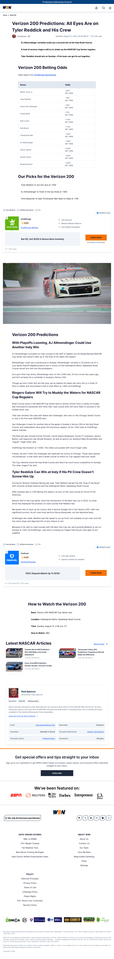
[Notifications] (96, 8)
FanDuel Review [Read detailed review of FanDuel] (28, 562)
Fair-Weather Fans (30, 848)
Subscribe (57, 773)
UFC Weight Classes (30, 843)
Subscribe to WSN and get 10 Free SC (58, 2)
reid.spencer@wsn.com (45, 725)
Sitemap (84, 865)
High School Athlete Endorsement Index (30, 856)
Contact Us (84, 843)
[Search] (103, 7)
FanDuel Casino (48, 738)
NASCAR (13, 15)
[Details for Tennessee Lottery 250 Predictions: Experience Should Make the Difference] (67, 653)
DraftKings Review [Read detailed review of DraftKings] (29, 227)
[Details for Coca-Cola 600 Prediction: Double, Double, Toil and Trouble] (14, 667)
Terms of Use (30, 887)
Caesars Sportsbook (95, 732)
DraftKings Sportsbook (45, 75)
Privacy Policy (29, 883)
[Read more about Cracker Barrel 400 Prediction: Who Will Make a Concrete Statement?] (39, 652)
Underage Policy (30, 892)
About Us (84, 839)
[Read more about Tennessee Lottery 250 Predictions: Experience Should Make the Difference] (92, 652)
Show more (101, 644)
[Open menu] (110, 8)
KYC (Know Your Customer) (30, 900)
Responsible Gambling (84, 856)
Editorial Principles (30, 878)
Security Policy (30, 905)
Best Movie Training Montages (30, 852)
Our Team (84, 848)
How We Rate (84, 852)
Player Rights (30, 896)
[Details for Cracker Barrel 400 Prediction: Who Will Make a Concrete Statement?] (14, 653)
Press (84, 861)
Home (5, 15)
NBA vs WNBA (30, 839)
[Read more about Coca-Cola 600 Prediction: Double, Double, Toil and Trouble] (39, 665)
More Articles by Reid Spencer (23, 716)
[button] (110, 8)
